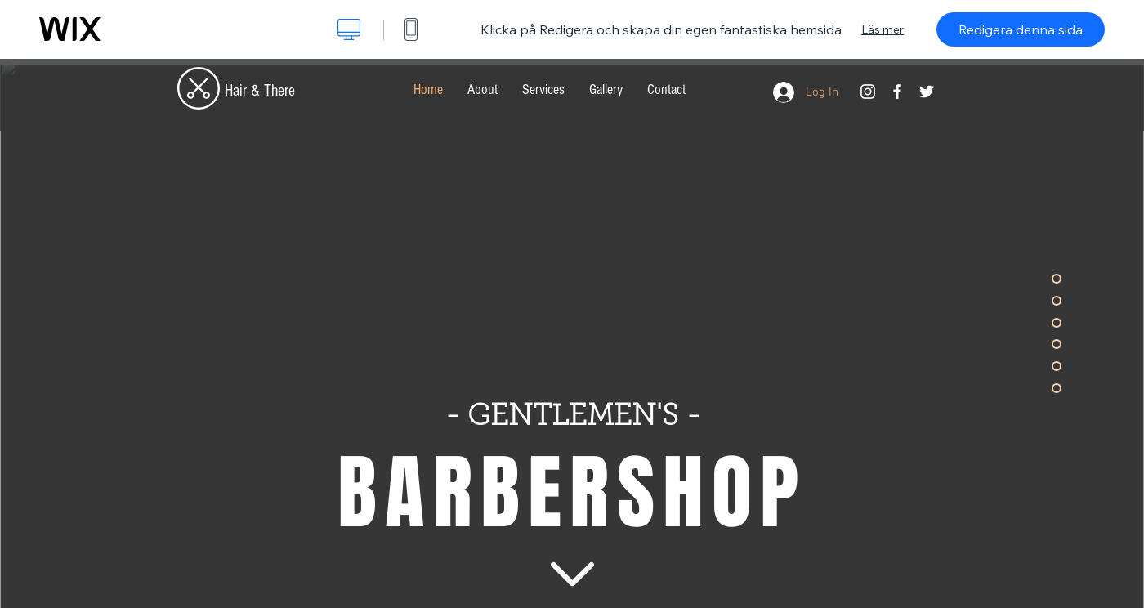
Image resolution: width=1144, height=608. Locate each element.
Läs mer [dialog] (882, 29)
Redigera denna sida (1021, 29)
